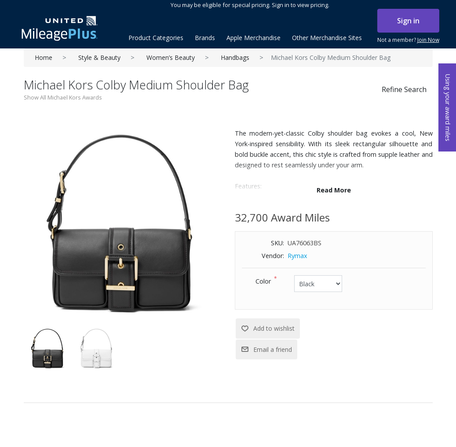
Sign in (408, 21)
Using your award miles (448, 107)
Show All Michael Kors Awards (63, 97)
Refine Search (404, 89)
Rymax (297, 255)
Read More (334, 190)
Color (263, 281)
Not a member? (408, 40)
